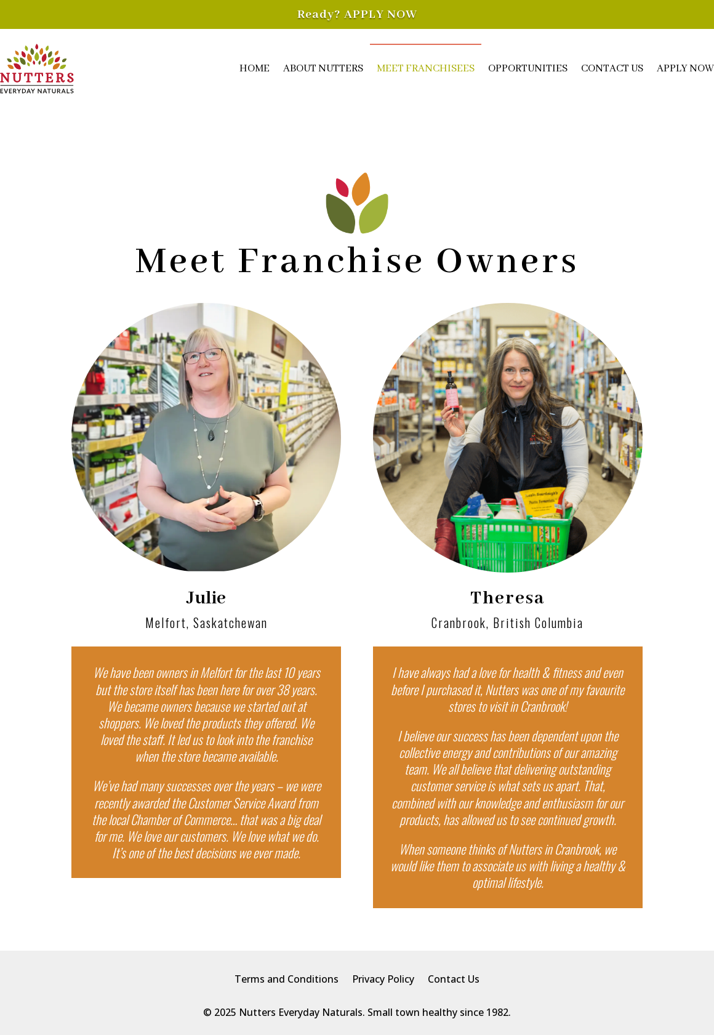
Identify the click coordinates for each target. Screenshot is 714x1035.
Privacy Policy (383, 980)
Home (254, 68)
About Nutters (323, 68)
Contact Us (612, 68)
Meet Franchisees (426, 68)
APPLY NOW (380, 14)
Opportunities (528, 68)
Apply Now (685, 68)
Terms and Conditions (287, 980)
